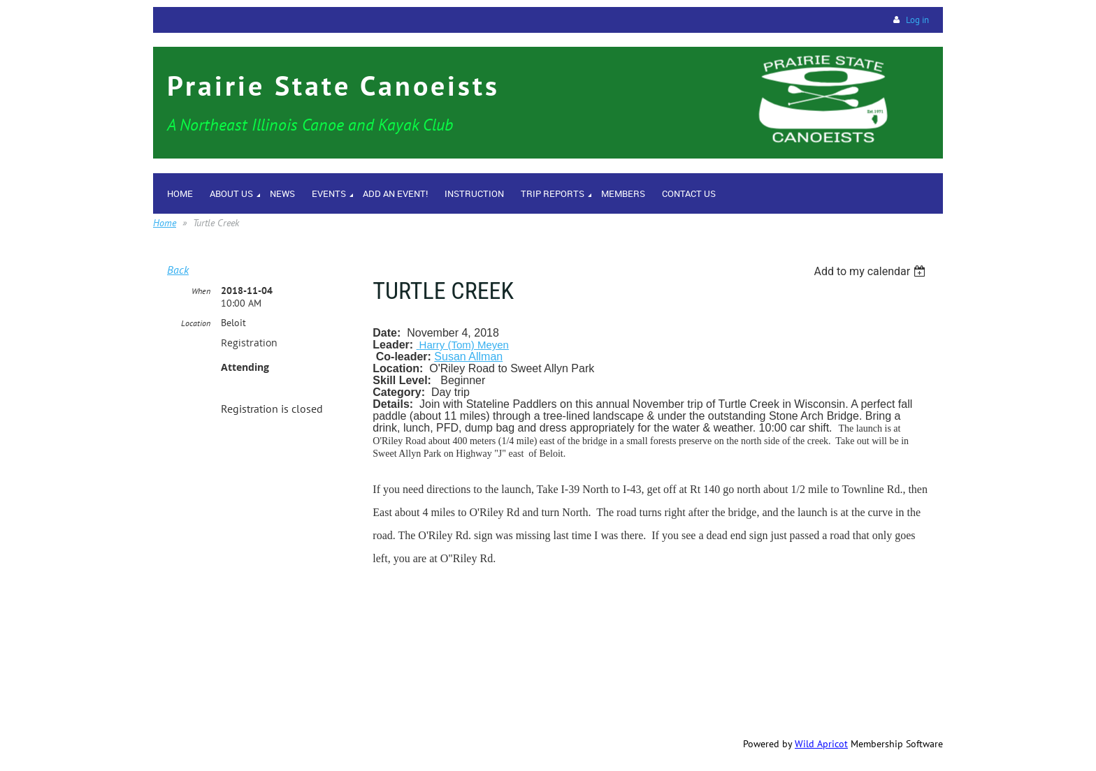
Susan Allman (468, 356)
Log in (917, 20)
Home (164, 222)
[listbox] (871, 271)
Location (195, 323)
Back (178, 270)
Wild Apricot (821, 743)
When (201, 291)
